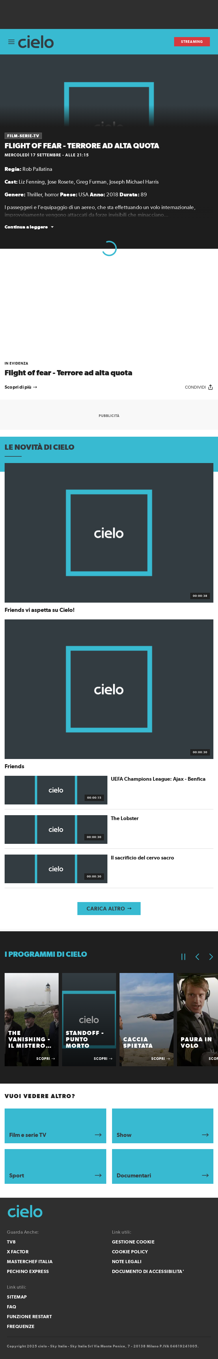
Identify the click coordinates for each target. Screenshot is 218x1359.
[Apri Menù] (11, 41)
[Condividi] (199, 387)
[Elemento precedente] (197, 957)
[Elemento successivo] (211, 957)
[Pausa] (183, 957)
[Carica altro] (109, 908)
